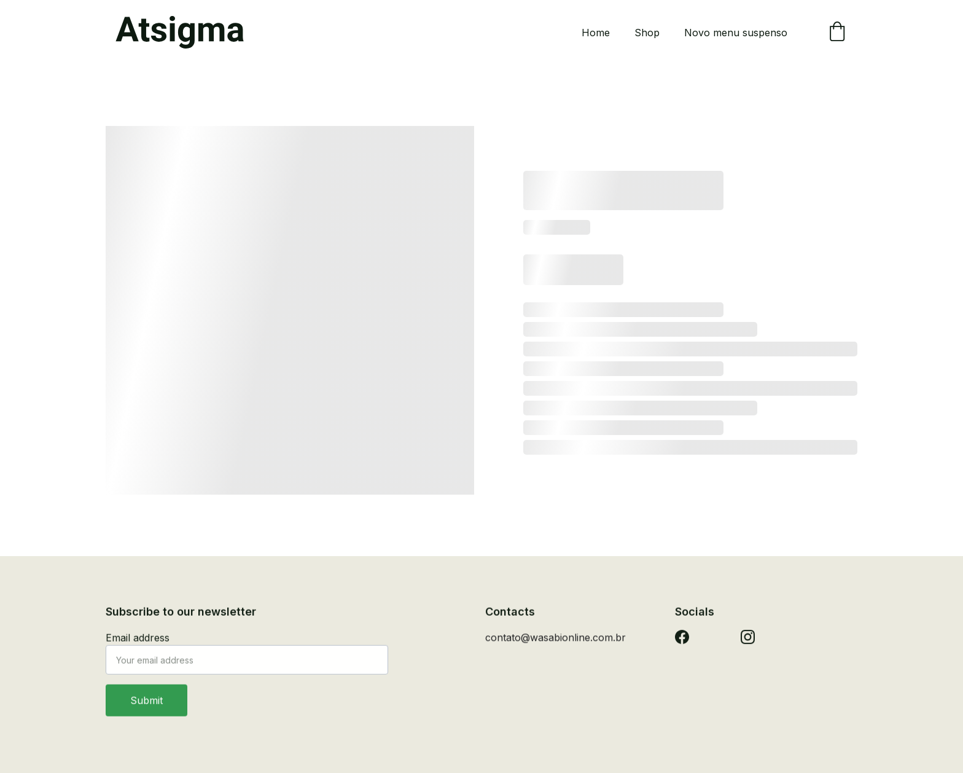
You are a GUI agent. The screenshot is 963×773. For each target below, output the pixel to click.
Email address (138, 645)
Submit (146, 708)
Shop (647, 32)
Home (596, 32)
